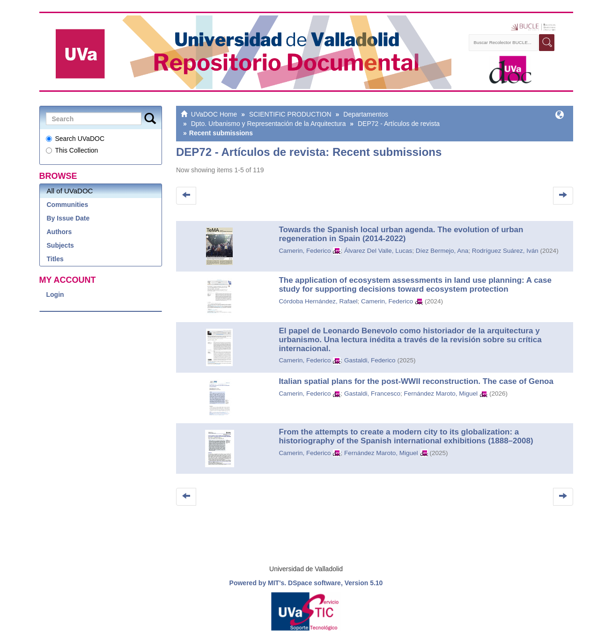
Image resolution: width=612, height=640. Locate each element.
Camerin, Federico (305, 250)
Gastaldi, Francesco (372, 393)
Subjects (60, 245)
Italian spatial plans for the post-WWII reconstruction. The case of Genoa (416, 381)
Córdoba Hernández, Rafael (318, 301)
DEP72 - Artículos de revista (399, 123)
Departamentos (365, 114)
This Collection (72, 150)
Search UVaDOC (75, 138)
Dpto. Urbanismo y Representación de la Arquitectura (268, 123)
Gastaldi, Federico (370, 360)
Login (55, 294)
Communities (67, 204)
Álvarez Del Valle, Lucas (378, 250)
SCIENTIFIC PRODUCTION (290, 114)
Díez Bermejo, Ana (442, 250)
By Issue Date (68, 218)
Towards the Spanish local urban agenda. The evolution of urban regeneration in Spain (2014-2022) (401, 234)
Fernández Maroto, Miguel (441, 393)
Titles (55, 259)
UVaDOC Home (214, 114)
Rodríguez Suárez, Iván (505, 250)
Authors (59, 231)
